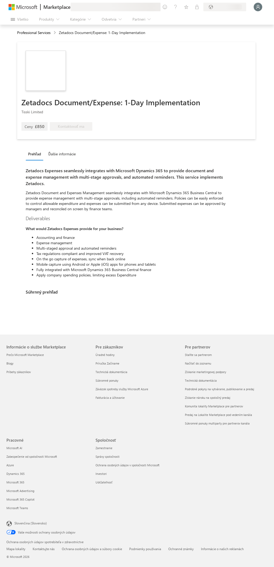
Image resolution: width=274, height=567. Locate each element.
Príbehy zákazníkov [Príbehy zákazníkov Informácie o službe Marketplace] (18, 372)
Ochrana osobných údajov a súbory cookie (92, 549)
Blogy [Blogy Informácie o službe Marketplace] (9, 363)
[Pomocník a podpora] (175, 7)
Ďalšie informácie (62, 153)
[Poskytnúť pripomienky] (165, 7)
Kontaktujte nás (44, 549)
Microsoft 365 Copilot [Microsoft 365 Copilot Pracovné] (20, 499)
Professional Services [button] (34, 32)
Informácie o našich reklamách (222, 549)
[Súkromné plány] (197, 7)
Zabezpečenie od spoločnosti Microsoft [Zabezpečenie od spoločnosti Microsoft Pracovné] (31, 457)
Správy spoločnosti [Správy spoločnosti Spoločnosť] (108, 457)
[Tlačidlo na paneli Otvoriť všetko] (20, 19)
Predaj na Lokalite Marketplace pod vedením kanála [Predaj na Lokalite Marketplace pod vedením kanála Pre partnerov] (218, 415)
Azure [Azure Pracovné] (10, 465)
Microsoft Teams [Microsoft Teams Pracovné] (17, 508)
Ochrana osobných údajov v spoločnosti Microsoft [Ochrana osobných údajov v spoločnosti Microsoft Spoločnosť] (127, 465)
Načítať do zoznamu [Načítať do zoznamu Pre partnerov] (198, 363)
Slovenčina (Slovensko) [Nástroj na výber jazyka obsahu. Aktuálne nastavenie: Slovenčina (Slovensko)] (30, 523)
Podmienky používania (145, 549)
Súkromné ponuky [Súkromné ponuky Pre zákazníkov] (107, 380)
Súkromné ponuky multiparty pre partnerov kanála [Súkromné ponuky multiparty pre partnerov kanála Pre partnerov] (217, 423)
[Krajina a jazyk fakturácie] (224, 7)
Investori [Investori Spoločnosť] (101, 474)
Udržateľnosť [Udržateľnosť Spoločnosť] (104, 482)
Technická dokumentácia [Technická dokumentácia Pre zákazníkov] (111, 372)
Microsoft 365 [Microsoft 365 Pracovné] (15, 482)
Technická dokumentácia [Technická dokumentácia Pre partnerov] (201, 380)
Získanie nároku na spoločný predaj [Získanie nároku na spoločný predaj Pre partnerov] (207, 398)
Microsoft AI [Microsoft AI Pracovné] (14, 448)
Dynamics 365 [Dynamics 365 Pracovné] (15, 474)
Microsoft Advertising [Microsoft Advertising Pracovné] (20, 491)
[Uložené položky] (186, 7)
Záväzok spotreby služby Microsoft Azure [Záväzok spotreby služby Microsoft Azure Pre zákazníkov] (122, 389)
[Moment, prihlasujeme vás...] (257, 7)
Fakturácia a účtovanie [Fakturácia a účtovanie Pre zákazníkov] (110, 398)
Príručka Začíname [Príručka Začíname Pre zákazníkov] (107, 363)
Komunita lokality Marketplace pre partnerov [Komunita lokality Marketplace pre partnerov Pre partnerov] (214, 406)
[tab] (36, 154)
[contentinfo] (55, 33)
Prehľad (34, 153)
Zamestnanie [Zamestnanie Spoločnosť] (104, 448)
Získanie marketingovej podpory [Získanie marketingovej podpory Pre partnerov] (205, 372)
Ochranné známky (181, 549)
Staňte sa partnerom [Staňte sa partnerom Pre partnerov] (198, 355)
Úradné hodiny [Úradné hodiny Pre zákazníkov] (105, 355)
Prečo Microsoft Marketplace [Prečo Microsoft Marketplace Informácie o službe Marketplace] (25, 355)
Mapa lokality (15, 549)
